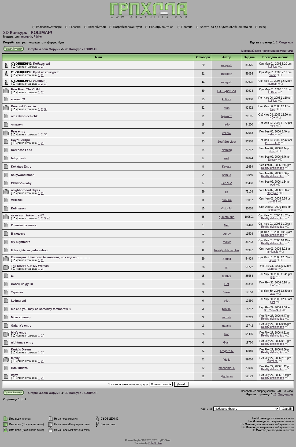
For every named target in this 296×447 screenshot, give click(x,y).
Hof (226, 284)
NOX (272, 117)
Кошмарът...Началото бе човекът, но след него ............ (50, 257)
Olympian (272, 193)
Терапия (17, 292)
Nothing (226, 150)
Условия (39, 80)
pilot (226, 300)
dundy (227, 233)
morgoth (26, 36)
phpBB (140, 440)
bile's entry (19, 332)
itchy (14, 374)
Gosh (226, 342)
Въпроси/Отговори (47, 26)
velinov (226, 133)
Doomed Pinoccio (23, 106)
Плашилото (19, 368)
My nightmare (20, 241)
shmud (226, 174)
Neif (227, 225)
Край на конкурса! (46, 72)
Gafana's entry (21, 325)
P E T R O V (272, 143)
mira (272, 125)
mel (226, 158)
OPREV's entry (21, 183)
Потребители (95, 26)
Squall (227, 258)
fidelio (227, 359)
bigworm (226, 116)
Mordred (273, 268)
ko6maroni (18, 300)
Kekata (226, 166)
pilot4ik (226, 309)
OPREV (226, 183)
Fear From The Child (25, 89)
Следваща (286, 42)
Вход (260, 26)
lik (226, 191)
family (15, 358)
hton (227, 107)
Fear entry (18, 131)
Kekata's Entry (21, 166)
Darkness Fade (21, 150)
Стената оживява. (24, 225)
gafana (226, 325)
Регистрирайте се (159, 26)
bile (226, 334)
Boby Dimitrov (154, 443)
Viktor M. (226, 208)
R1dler (38, 36)
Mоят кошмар (21, 317)
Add (272, 184)
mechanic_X (227, 368)
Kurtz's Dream (21, 349)
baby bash (18, 158)
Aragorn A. (227, 351)
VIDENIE (17, 200)
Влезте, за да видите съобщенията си (224, 26)
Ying (272, 109)
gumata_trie (226, 217)
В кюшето (18, 233)
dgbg (272, 151)
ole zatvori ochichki (24, 116)
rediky (227, 241)
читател (17, 124)
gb (226, 267)
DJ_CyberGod (226, 91)
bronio (272, 75)
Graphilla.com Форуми (44, 49)
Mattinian (227, 376)
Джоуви (272, 159)
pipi (273, 277)
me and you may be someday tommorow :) (41, 309)
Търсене (73, 26)
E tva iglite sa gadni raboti (29, 250)
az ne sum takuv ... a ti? (27, 215)
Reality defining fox (272, 168)
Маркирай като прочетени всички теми (267, 50)
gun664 (227, 200)
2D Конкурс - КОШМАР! (27, 32)
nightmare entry (22, 342)
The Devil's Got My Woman (30, 265)
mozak (226, 317)
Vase (226, 292)
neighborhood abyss (25, 190)
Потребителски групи (125, 26)
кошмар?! (18, 99)
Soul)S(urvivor (226, 141)
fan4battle (272, 251)
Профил (185, 26)
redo (227, 124)
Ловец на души (22, 284)
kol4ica (272, 66)
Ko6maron (18, 208)
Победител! (41, 63)
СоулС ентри (20, 140)
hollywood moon (22, 174)
